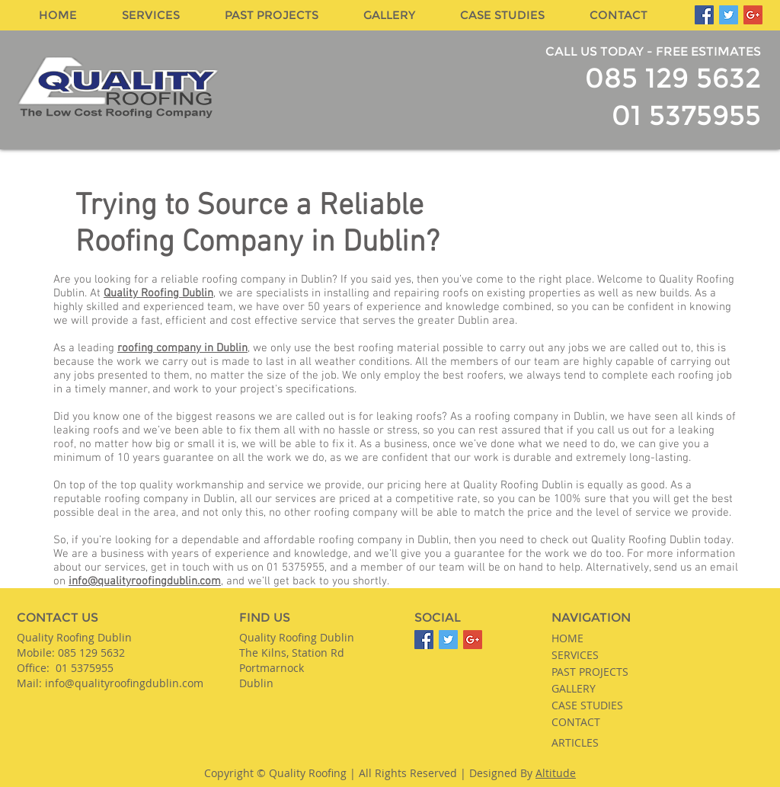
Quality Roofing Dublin (158, 293)
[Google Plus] (752, 14)
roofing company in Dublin (182, 348)
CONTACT (575, 722)
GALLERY (573, 688)
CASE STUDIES (587, 705)
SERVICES (575, 655)
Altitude (555, 773)
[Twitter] (728, 14)
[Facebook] (704, 14)
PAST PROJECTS (589, 671)
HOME (567, 638)
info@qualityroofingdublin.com (145, 581)
